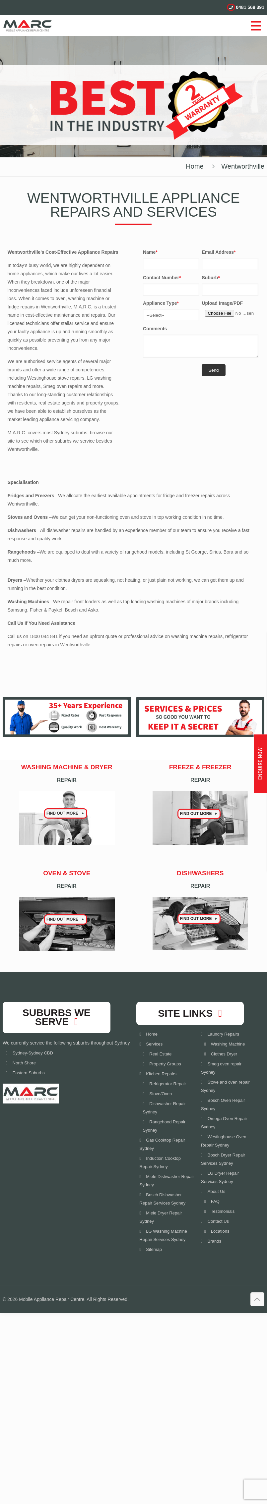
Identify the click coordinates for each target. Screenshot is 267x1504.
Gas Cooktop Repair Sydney (162, 1144)
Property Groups (165, 1063)
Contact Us (218, 1221)
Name (150, 252)
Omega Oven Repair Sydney (224, 1122)
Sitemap (154, 1249)
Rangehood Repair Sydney (164, 1126)
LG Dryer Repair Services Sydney (220, 1177)
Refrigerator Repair (167, 1083)
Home (194, 166)
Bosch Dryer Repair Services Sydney (223, 1159)
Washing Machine (228, 1044)
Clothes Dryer (224, 1053)
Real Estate (160, 1053)
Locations (220, 1231)
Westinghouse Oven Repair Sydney (223, 1141)
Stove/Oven (160, 1093)
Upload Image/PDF (222, 303)
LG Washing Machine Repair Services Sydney (163, 1235)
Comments (155, 328)
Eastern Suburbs (29, 1072)
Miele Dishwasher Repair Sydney (167, 1180)
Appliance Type (161, 303)
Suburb (211, 277)
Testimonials (223, 1211)
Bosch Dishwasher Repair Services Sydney (163, 1199)
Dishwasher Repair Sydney (164, 1107)
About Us (216, 1191)
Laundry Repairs (223, 1034)
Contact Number (162, 277)
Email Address (218, 252)
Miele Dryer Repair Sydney (161, 1217)
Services (154, 1044)
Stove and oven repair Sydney (225, 1086)
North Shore (24, 1062)
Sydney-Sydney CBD (33, 1052)
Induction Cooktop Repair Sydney (160, 1162)
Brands (214, 1241)
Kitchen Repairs (161, 1073)
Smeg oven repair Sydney (221, 1068)
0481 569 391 (250, 7)
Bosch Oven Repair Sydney (223, 1104)
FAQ (215, 1201)
